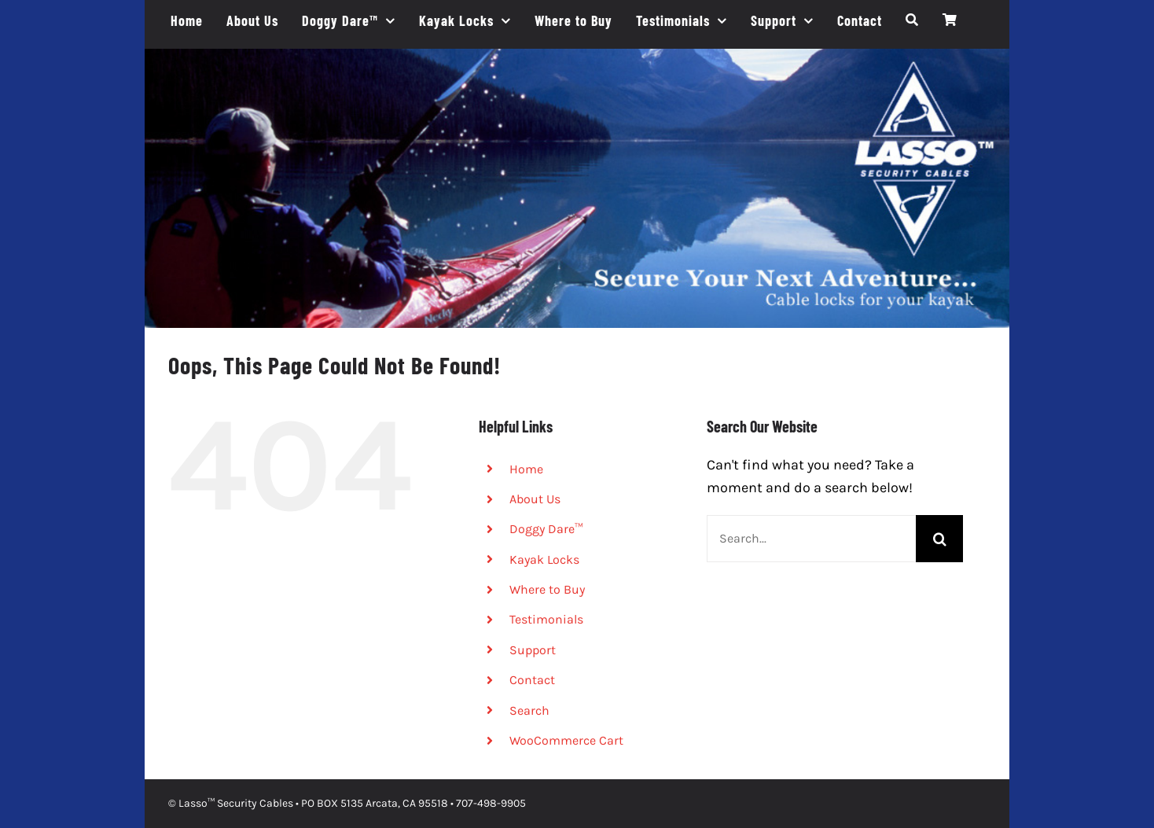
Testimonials (546, 619)
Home (526, 469)
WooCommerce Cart (566, 740)
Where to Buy (547, 589)
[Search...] (812, 538)
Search (529, 710)
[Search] (912, 20)
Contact (532, 679)
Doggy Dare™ (546, 528)
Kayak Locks (544, 559)
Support (532, 649)
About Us (534, 498)
